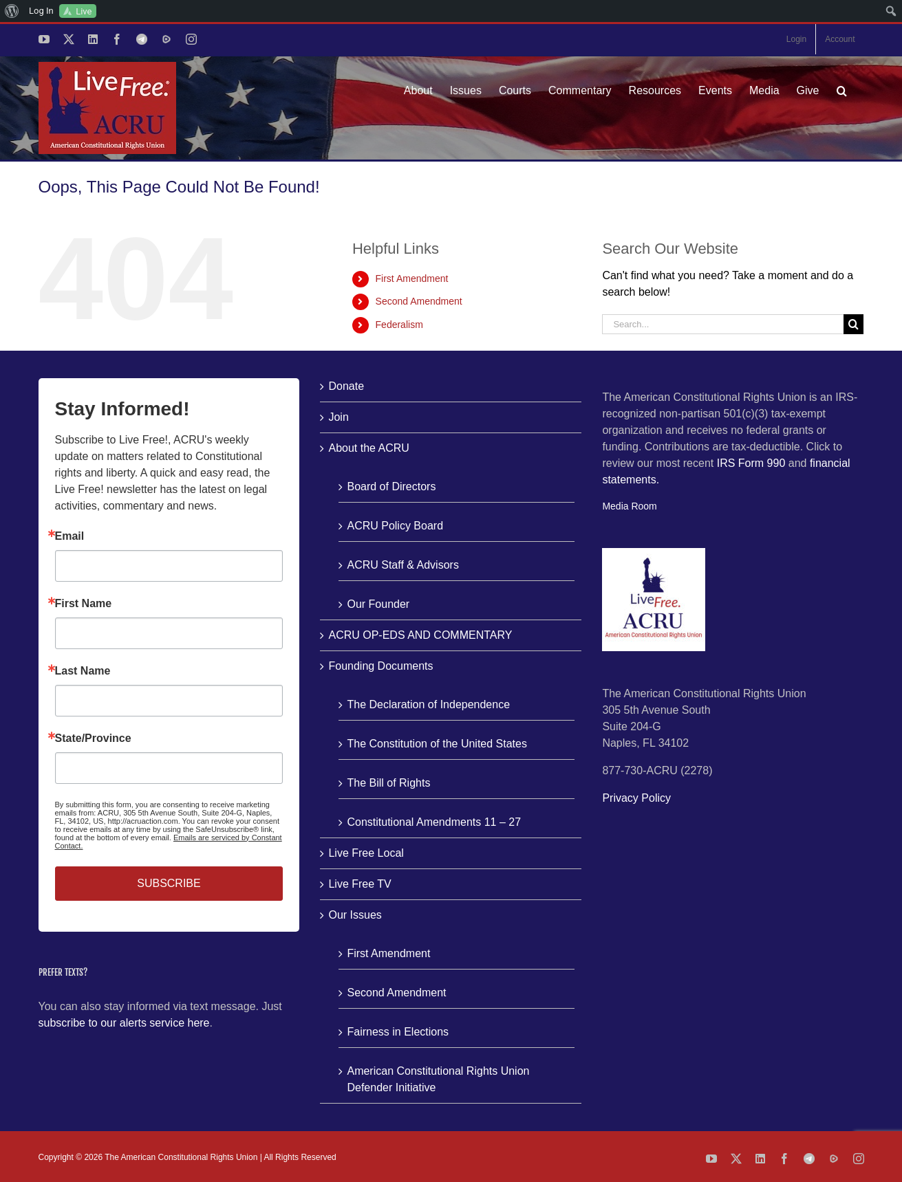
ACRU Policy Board (395, 526)
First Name (83, 603)
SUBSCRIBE (168, 883)
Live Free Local (365, 853)
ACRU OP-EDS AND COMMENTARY (420, 635)
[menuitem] (12, 11)
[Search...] (723, 324)
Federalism (399, 324)
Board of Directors (391, 486)
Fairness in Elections (398, 1032)
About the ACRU (368, 448)
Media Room (629, 506)
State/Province (93, 738)
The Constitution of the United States (436, 743)
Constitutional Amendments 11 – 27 (434, 822)
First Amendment (412, 278)
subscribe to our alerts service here (124, 1023)
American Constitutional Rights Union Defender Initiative (438, 1079)
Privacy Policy (636, 798)
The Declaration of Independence (428, 704)
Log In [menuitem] (41, 11)
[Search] (853, 324)
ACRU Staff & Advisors (402, 565)
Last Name (83, 671)
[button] (842, 91)
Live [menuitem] (84, 11)
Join (338, 417)
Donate (346, 386)
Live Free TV (359, 884)
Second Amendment (419, 301)
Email (70, 536)
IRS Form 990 (751, 463)
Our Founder (378, 604)
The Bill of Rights (388, 783)
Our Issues (354, 915)
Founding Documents (380, 666)
